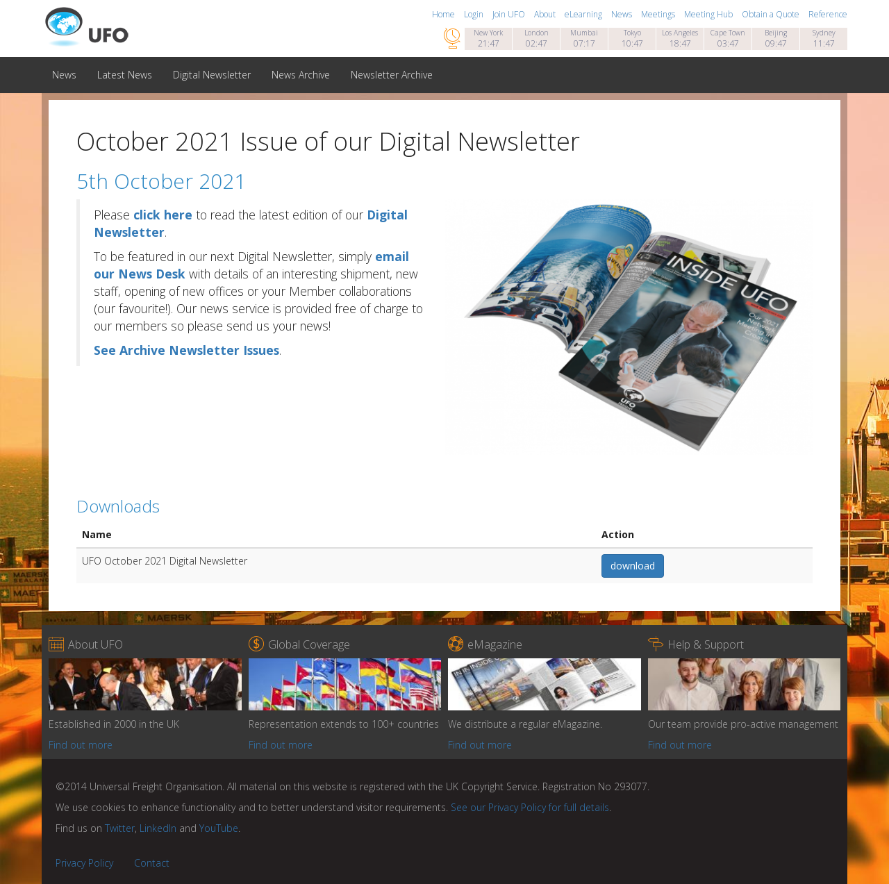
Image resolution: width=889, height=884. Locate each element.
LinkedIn (158, 828)
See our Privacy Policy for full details (530, 807)
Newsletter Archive (392, 74)
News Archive (301, 74)
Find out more (81, 744)
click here (162, 214)
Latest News (124, 74)
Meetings (659, 14)
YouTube (218, 828)
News (622, 14)
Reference (827, 14)
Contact (151, 862)
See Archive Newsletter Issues (186, 350)
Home (444, 14)
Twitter (120, 828)
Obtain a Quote (771, 14)
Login (474, 14)
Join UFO (509, 14)
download (632, 565)
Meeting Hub (709, 14)
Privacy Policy (84, 862)
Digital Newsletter (212, 74)
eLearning (584, 14)
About (546, 14)
